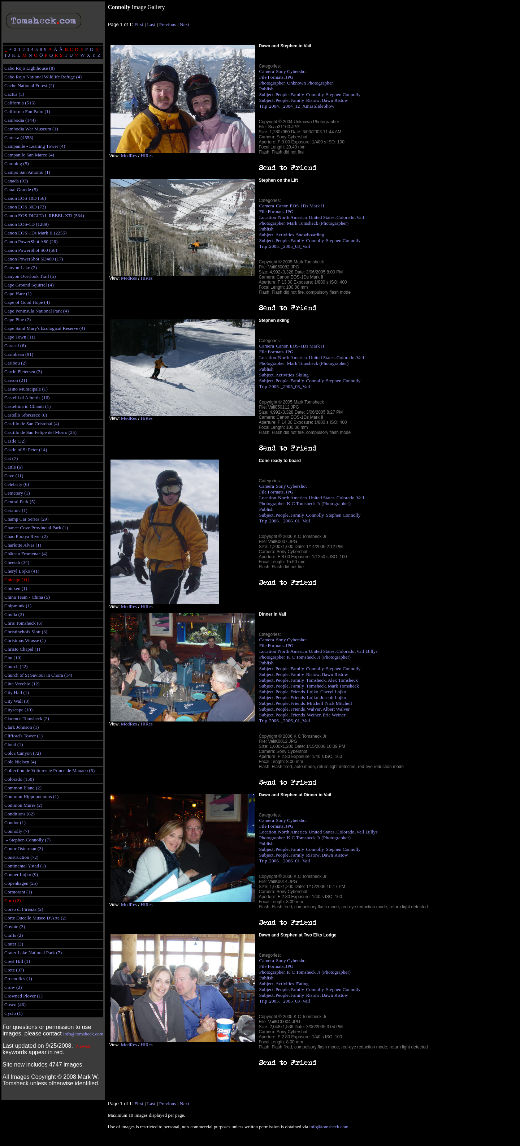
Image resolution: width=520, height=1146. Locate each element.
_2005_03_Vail (295, 246)
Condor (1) (15, 822)
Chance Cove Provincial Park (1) (36, 527)
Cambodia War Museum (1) (31, 129)
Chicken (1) (15, 588)
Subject (266, 94)
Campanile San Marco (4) (29, 155)
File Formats (271, 77)
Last (151, 24)
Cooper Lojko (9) (21, 874)
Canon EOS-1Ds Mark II (300, 205)
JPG (290, 77)
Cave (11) (13, 475)
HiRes (146, 155)
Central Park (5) (19, 501)
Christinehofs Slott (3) (25, 631)
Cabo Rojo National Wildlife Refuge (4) (43, 76)
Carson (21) (15, 380)
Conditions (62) (19, 814)
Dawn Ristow (335, 100)
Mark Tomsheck (343, 686)
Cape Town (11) (19, 337)
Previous (167, 24)
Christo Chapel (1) (22, 649)
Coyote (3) (14, 926)
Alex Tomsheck (343, 680)
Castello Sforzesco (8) (25, 415)
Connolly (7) (16, 831)
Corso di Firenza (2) (23, 909)
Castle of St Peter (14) (25, 449)
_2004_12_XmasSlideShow (307, 106)
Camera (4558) (18, 137)
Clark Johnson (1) (21, 727)
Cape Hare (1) (18, 293)
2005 (274, 246)
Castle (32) (15, 441)
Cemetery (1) (17, 493)
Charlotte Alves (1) (22, 545)
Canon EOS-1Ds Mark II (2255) (35, 233)
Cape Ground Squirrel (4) (29, 285)
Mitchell (315, 703)
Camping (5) (16, 163)
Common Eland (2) (23, 787)
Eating (302, 983)
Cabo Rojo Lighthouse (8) (29, 68)
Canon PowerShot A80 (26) (31, 241)
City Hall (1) (16, 692)
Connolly (315, 94)
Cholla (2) (14, 614)
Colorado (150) (19, 779)
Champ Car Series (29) (26, 519)
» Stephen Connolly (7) (27, 840)
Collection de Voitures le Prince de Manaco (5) (49, 770)
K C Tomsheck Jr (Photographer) (319, 503)
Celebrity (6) (16, 484)
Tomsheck (316, 680)
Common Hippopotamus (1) (31, 796)
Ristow (313, 100)
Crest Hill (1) (17, 961)
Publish (266, 88)
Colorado (346, 217)
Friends (297, 691)
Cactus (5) (14, 94)
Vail (360, 217)
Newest (83, 1046)
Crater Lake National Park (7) (33, 952)
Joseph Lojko (333, 697)
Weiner (314, 715)
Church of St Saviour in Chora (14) (38, 675)
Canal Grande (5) (21, 189)
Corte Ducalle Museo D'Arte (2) (35, 918)
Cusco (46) (15, 1004)
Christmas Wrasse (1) (25, 640)
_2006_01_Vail (295, 521)
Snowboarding (310, 234)
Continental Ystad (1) (25, 866)
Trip (263, 106)
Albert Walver (336, 709)
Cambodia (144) (20, 120)
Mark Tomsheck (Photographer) (318, 223)
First (138, 24)
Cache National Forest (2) (29, 85)
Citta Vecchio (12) (21, 683)
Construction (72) (21, 857)
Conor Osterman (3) (23, 848)
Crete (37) (14, 970)
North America (292, 217)
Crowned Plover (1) (23, 996)
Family (297, 94)
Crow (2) (13, 987)
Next (184, 24)
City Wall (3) (17, 701)
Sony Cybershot (291, 71)
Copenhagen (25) (21, 883)
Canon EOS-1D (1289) (26, 224)
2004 (274, 106)
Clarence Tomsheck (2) (26, 718)
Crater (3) (13, 944)
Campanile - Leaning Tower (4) (34, 146)
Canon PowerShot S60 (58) (30, 250)
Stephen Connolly (343, 94)
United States (321, 217)
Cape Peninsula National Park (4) (36, 311)
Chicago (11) (16, 579)
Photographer (272, 83)
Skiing (302, 375)
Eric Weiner (333, 715)
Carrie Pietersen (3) (23, 371)
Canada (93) (16, 181)
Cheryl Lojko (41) (21, 571)
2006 (274, 521)
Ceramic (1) (15, 510)
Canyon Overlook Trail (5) (30, 276)
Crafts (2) (13, 935)
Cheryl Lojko (333, 691)
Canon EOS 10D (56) (25, 198)
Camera (266, 71)
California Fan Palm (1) (27, 111)
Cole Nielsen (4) (20, 761)
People (282, 94)
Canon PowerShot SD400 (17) (33, 259)
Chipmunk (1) (17, 605)
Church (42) (16, 666)
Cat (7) (11, 458)
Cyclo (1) (13, 1013)
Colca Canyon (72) (22, 753)
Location (267, 217)
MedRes (129, 155)
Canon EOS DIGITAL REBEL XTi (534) (44, 215)
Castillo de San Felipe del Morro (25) (40, 432)
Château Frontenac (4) (25, 553)
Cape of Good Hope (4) (27, 302)
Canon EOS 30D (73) (25, 207)
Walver (314, 709)
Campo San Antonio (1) (27, 172)
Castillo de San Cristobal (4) (31, 423)
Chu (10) (13, 657)
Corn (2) (12, 900)
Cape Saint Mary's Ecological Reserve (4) (44, 328)
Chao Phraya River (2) (26, 536)
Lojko (312, 691)
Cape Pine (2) (17, 319)
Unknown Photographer (310, 83)
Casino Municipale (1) (26, 389)
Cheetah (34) (16, 562)
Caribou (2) (15, 363)
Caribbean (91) (18, 354)
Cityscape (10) (18, 709)
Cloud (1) (13, 744)
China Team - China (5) (27, 597)
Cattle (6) (13, 467)
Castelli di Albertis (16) (27, 397)
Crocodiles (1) (18, 978)
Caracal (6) (15, 345)
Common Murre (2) (23, 805)
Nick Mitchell (338, 703)
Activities (285, 234)
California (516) (19, 102)
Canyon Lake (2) (20, 267)
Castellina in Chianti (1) (27, 406)
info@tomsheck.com (83, 1034)
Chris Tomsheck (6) (23, 623)
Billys (372, 651)
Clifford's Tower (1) (23, 735)
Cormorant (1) (18, 892)
